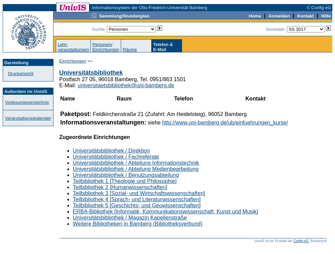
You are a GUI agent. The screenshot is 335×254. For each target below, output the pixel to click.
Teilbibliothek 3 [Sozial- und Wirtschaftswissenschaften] (139, 193)
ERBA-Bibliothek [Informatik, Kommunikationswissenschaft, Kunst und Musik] (165, 211)
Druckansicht (21, 73)
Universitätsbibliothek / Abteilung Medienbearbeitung (136, 169)
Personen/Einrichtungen (105, 47)
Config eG (301, 241)
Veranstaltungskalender (28, 118)
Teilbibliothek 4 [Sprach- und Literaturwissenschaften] (137, 199)
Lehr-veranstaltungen (73, 47)
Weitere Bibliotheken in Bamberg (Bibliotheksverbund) (137, 224)
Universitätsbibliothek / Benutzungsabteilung (126, 175)
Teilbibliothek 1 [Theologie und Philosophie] (125, 181)
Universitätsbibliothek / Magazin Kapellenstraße (130, 218)
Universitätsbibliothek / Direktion (111, 151)
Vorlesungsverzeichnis (27, 102)
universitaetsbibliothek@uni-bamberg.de (125, 85)
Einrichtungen (72, 61)
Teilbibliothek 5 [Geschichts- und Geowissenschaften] (137, 205)
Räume (130, 49)
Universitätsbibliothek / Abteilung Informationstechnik (136, 163)
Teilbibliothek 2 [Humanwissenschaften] (120, 187)
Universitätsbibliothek (91, 72)
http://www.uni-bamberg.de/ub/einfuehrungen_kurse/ (225, 122)
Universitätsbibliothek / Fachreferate (116, 157)
